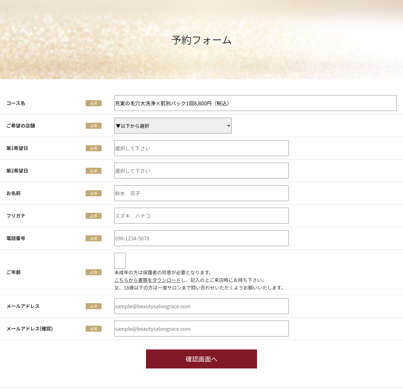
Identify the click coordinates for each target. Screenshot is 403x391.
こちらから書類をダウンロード (147, 280)
